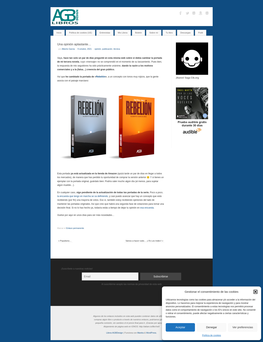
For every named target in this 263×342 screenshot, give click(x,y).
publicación (107, 49)
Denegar (211, 327)
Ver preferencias (242, 327)
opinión (97, 49)
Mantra (140, 333)
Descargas (206, 4)
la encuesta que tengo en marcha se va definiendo (82, 196)
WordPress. (151, 333)
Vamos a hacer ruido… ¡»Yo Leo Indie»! (144, 241)
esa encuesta (147, 207)
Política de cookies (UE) (80, 33)
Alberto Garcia (68, 49)
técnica (116, 49)
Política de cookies (211, 335)
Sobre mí (193, 4)
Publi (200, 33)
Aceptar (180, 327)
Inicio (123, 4)
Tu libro (159, 4)
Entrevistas (148, 4)
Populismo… (64, 241)
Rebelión (101, 76)
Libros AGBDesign (114, 333)
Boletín (170, 4)
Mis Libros (134, 4)
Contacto (181, 4)
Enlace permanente (75, 228)
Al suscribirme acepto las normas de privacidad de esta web (131, 284)
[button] (255, 292)
